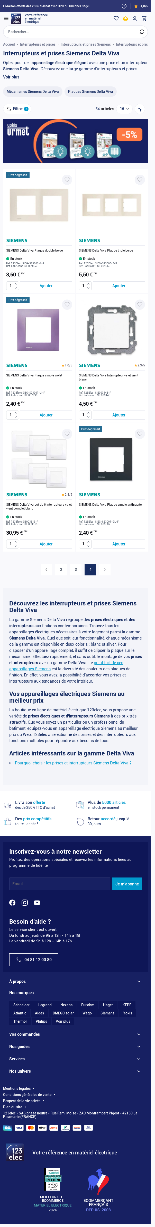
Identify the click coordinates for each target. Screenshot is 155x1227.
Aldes (39, 1013)
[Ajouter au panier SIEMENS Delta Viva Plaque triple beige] (119, 285)
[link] (105, 569)
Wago (87, 1013)
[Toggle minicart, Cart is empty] (144, 18)
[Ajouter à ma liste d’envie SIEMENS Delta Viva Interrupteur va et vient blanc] (140, 305)
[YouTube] (37, 903)
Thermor (20, 1021)
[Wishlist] (116, 18)
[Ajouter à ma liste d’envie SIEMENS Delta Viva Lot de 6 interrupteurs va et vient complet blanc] (67, 434)
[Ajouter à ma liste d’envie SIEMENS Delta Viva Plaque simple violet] (67, 305)
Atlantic (19, 1013)
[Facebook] (12, 903)
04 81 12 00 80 (34, 960)
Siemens (107, 1013)
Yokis (127, 1013)
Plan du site (12, 1107)
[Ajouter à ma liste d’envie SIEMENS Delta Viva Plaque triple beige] (140, 180)
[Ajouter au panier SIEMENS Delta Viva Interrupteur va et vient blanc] (119, 415)
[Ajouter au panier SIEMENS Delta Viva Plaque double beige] (46, 285)
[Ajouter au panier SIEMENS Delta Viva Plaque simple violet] (46, 415)
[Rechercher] (142, 32)
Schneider (21, 1005)
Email (17, 884)
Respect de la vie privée (21, 1101)
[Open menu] (6, 18)
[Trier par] (140, 109)
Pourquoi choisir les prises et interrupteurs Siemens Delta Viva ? (73, 763)
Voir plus (11, 77)
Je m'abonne (127, 884)
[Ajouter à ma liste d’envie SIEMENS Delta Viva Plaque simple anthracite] (140, 434)
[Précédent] (46, 569)
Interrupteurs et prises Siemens (86, 44)
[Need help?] (124, 6)
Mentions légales (17, 1088)
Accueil (9, 44)
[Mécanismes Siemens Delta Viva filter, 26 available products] (32, 91)
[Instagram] (25, 903)
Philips (41, 1021)
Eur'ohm (87, 1005)
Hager (108, 1005)
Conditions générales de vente (27, 1094)
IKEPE (126, 1005)
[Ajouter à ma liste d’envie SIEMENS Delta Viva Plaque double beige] (67, 180)
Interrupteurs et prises (38, 44)
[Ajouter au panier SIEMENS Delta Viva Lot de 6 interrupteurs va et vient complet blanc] (46, 544)
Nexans (66, 1005)
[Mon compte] (135, 18)
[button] (67, 365)
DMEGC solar (63, 1013)
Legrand (45, 1005)
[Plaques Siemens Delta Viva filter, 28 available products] (91, 91)
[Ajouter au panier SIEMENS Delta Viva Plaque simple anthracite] (119, 544)
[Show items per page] (124, 109)
